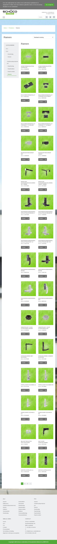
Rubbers (5, 509)
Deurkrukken (21, 501)
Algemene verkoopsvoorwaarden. (11, 533)
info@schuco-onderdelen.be (48, 12)
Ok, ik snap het (49, 4)
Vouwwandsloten (22, 515)
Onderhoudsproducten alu (9, 505)
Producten (11, 28)
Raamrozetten (11, 71)
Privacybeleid (6, 529)
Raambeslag (11, 66)
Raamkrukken (11, 68)
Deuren (9, 56)
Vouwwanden (6, 511)
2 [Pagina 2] (24, 483)
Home (5, 28)
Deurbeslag (10, 54)
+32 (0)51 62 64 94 (50, 13)
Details (23, 72)
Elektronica (5, 503)
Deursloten (21, 503)
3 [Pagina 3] (27, 483)
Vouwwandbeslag (22, 513)
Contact (5, 527)
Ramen (10, 74)
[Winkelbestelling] (43, 37)
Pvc (4, 525)
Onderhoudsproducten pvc (11, 62)
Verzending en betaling (8, 531)
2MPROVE (46, 542)
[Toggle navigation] (4, 17)
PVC (7, 51)
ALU (7, 48)
